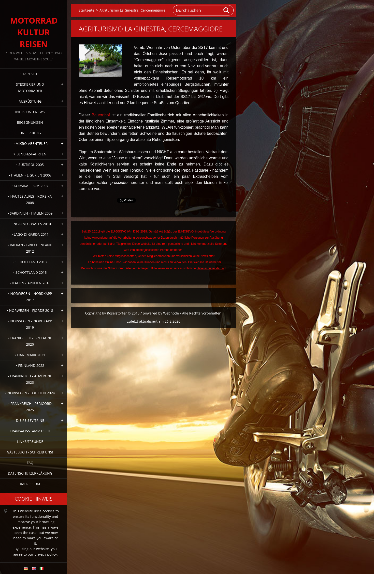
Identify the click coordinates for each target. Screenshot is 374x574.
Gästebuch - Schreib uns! (30, 452)
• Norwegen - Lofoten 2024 (30, 393)
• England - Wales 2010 (30, 223)
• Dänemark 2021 (30, 355)
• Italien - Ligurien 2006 (30, 175)
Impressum (30, 483)
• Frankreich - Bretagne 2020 (30, 341)
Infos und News (30, 111)
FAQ (30, 462)
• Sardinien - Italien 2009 (30, 213)
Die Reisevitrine (30, 420)
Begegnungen (30, 122)
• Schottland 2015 (30, 272)
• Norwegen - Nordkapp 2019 (30, 324)
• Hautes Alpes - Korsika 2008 (30, 199)
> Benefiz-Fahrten (30, 154)
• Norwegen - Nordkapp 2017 (30, 296)
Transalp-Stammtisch (30, 431)
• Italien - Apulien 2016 (30, 283)
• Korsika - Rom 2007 (30, 185)
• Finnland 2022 (30, 365)
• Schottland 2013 (30, 262)
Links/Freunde (30, 441)
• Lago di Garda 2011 (30, 234)
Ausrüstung (30, 101)
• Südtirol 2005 (30, 164)
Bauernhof (101, 115)
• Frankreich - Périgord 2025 (30, 406)
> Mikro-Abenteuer (30, 143)
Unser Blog (30, 133)
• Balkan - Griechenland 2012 (30, 248)
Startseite (30, 73)
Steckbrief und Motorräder (30, 87)
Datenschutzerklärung (30, 473)
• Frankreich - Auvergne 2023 (30, 379)
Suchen (226, 10)
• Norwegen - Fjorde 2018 (30, 310)
